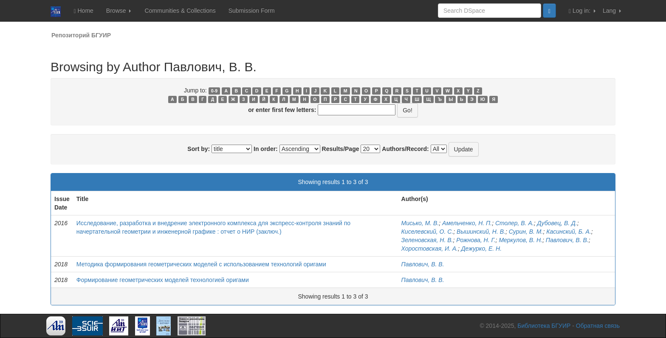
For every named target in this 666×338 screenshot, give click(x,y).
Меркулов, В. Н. (520, 240)
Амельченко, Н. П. (467, 223)
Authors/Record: (405, 148)
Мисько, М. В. (420, 223)
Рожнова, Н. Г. (475, 240)
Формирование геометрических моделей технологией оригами (162, 280)
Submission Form (252, 10)
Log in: (582, 10)
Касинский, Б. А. (568, 231)
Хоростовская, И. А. (429, 248)
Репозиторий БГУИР (81, 35)
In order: (266, 148)
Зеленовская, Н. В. (427, 240)
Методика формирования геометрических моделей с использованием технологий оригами (201, 264)
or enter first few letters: (282, 109)
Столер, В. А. (514, 223)
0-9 (214, 90)
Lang (612, 10)
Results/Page (340, 148)
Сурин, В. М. (526, 231)
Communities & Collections (179, 10)
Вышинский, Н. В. (481, 231)
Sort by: (198, 148)
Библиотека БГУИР (543, 325)
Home (83, 10)
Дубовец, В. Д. (557, 223)
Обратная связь (598, 325)
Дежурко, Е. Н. (481, 248)
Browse (118, 10)
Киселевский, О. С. (427, 231)
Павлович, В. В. (567, 240)
